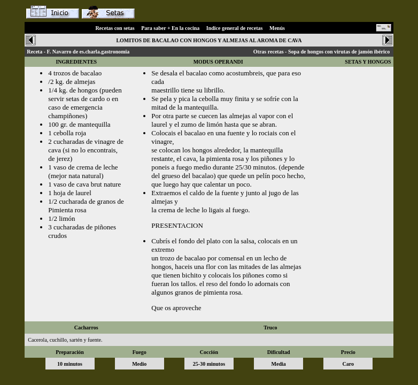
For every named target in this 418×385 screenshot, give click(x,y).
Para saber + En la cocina (170, 28)
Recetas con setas (114, 28)
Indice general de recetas (235, 28)
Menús (277, 28)
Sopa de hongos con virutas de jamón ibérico (339, 52)
